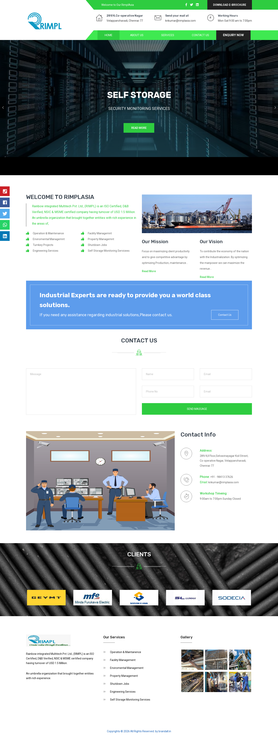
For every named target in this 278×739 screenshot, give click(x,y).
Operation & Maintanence (125, 652)
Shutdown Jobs (119, 683)
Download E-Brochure (229, 4)
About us (136, 35)
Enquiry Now (233, 35)
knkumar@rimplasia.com (180, 20)
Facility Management (123, 660)
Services (167, 35)
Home (108, 35)
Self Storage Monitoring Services (130, 699)
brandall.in (164, 731)
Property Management (124, 675)
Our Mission (155, 241)
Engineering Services (123, 691)
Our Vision (211, 241)
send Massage (197, 408)
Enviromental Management (126, 667)
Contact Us (200, 35)
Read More (138, 128)
